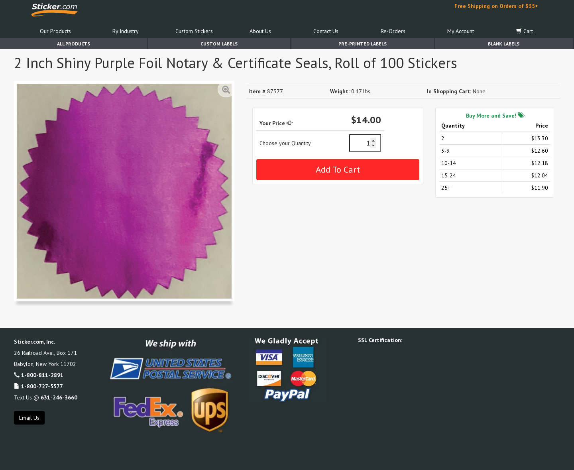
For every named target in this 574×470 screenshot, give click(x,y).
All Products (73, 44)
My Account (460, 31)
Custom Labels (219, 44)
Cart (524, 31)
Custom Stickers (194, 31)
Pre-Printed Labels (362, 44)
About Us (260, 31)
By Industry (125, 31)
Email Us (29, 417)
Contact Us (325, 31)
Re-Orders (393, 31)
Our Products (55, 31)
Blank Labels (503, 44)
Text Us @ (45, 397)
